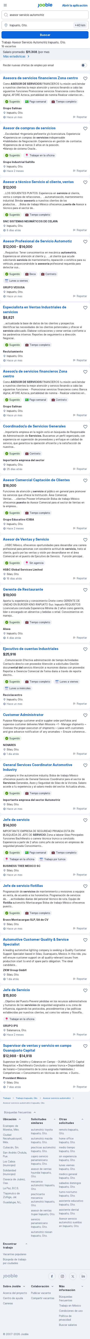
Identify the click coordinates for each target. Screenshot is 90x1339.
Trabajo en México (70, 1305)
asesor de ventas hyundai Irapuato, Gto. (41, 1172)
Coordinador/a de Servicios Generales (34, 426)
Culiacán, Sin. (11, 1147)
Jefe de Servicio (16, 990)
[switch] (84, 65)
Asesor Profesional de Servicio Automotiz (37, 241)
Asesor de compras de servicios (29, 128)
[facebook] (52, 1276)
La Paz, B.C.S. (11, 1188)
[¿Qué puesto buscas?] (45, 14)
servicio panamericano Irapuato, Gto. (39, 1223)
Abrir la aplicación (75, 5)
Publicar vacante (41, 1292)
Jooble (25, 1334)
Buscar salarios (68, 1324)
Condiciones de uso (71, 1310)
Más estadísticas (17, 56)
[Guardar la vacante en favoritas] (85, 78)
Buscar (45, 35)
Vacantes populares (14, 1254)
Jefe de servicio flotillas (23, 886)
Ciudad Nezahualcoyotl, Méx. (12, 1138)
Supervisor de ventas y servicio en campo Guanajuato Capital (37, 1048)
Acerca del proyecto (15, 1292)
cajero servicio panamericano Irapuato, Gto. (39, 1160)
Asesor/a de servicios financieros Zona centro (35, 373)
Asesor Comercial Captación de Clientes (36, 480)
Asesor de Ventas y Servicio (26, 539)
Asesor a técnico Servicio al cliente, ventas (38, 182)
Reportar (80, 116)
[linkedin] (83, 1276)
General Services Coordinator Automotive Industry (37, 767)
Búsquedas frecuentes (20, 1112)
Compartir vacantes (42, 1298)
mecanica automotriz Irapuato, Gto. (43, 1185)
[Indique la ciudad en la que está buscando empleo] (45, 25)
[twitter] (73, 1276)
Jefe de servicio (16, 820)
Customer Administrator (23, 715)
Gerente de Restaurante (23, 589)
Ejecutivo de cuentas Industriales (30, 649)
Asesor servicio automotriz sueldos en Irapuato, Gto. (70, 1222)
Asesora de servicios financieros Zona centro (40, 78)
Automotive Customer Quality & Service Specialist (36, 942)
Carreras (8, 1303)
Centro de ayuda (13, 1298)
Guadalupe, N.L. (12, 1202)
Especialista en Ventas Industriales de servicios (34, 309)
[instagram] (62, 1276)
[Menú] (5, 5)
